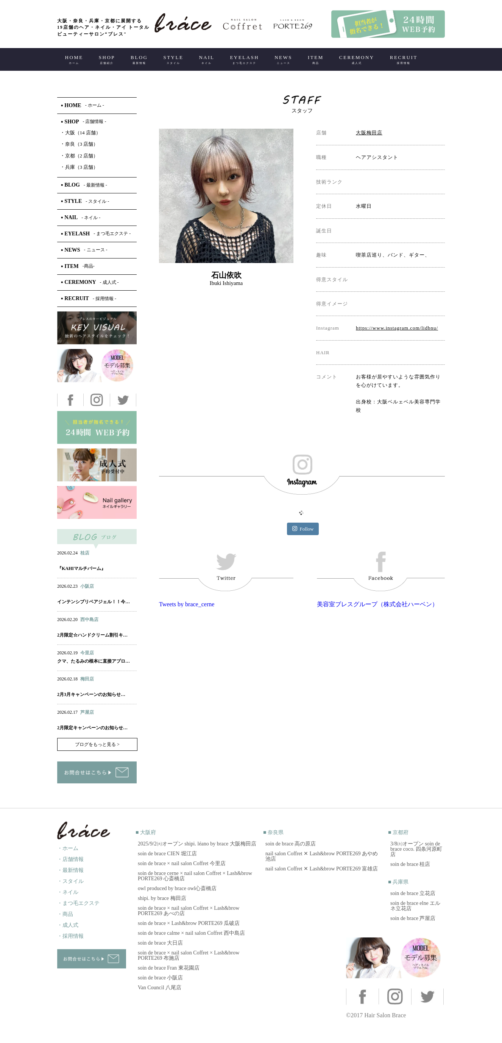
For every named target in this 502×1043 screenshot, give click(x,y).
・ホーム (67, 848)
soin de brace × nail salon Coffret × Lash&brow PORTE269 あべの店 (188, 910)
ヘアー (64, 560)
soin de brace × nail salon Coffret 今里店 (182, 863)
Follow (303, 529)
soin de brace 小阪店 (160, 978)
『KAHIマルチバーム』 (81, 568)
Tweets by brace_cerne (186, 604)
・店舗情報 (70, 859)
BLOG (139, 59)
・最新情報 (70, 870)
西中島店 (89, 619)
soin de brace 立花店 (412, 893)
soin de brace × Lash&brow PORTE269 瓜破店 (189, 923)
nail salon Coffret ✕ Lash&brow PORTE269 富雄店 (321, 869)
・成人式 (67, 925)
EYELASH (244, 59)
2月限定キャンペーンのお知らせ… (92, 727)
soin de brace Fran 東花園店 (169, 968)
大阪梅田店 (369, 132)
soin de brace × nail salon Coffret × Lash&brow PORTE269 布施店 (188, 955)
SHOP (107, 59)
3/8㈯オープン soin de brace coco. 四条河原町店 (416, 849)
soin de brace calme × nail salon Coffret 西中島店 (191, 933)
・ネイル (67, 892)
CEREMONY (356, 59)
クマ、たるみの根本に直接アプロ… (93, 661)
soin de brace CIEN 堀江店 (167, 853)
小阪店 (87, 586)
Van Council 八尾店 (159, 987)
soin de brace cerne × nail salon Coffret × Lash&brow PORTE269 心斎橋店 (195, 875)
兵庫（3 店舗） (79, 167)
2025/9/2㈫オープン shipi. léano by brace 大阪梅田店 (197, 844)
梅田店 (87, 679)
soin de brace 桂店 (410, 864)
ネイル (80, 627)
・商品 (65, 914)
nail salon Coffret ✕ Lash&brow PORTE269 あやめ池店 (321, 856)
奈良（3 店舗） (79, 144)
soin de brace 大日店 (160, 943)
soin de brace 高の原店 (290, 844)
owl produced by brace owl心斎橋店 (177, 888)
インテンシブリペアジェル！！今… (93, 601)
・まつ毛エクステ (78, 903)
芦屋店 (87, 712)
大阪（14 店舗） (81, 132)
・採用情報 (70, 936)
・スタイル (70, 881)
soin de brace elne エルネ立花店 (415, 905)
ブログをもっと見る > (97, 744)
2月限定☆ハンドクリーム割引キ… (92, 635)
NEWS (283, 59)
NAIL (206, 59)
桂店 (84, 553)
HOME (74, 59)
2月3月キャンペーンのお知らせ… (91, 694)
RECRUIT (404, 59)
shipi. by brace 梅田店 (162, 898)
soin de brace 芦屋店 (412, 918)
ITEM (316, 59)
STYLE (173, 59)
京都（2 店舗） (79, 156)
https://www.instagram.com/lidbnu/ (397, 328)
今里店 (87, 653)
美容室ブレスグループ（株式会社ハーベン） (377, 604)
